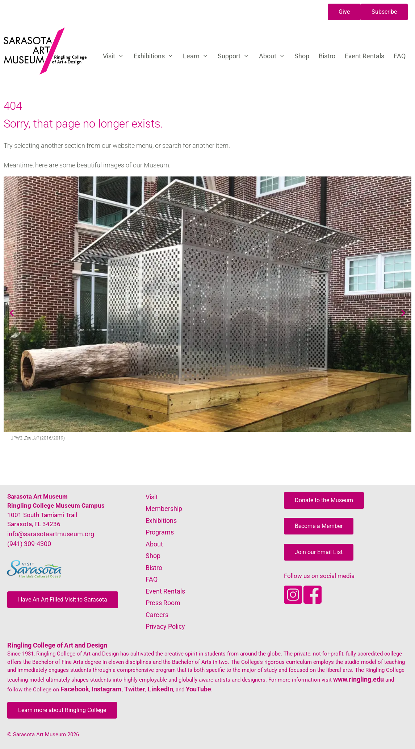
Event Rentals (364, 56)
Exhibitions (156, 56)
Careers (157, 615)
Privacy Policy (165, 626)
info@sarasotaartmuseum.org (50, 534)
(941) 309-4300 (29, 544)
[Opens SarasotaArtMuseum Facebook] (312, 601)
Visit (116, 56)
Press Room (163, 603)
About (274, 56)
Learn (198, 56)
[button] (344, 12)
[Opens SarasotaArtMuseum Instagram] (293, 601)
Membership (164, 508)
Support (236, 56)
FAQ (400, 56)
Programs (160, 532)
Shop (301, 56)
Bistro (327, 56)
